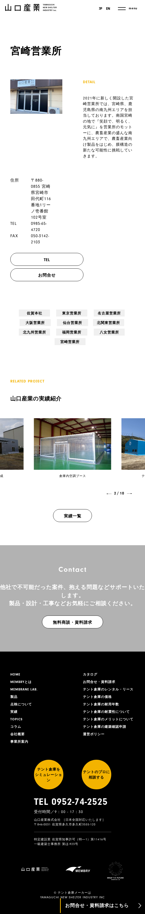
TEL (52, 260)
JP (99, 9)
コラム (16, 722)
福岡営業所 (72, 328)
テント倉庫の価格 (98, 696)
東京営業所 (46, 313)
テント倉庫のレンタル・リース (108, 685)
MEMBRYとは (21, 674)
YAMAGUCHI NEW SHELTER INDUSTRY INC (72, 891)
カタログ (90, 666)
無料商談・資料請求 (72, 614)
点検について (21, 698)
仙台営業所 (123, 313)
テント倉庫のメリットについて (108, 722)
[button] (109, 485)
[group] (72, 442)
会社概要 (18, 730)
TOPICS (16, 714)
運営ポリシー (94, 741)
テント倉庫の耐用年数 (102, 704)
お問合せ (52, 275)
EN (108, 9)
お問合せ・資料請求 (100, 674)
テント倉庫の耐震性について (108, 712)
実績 (14, 706)
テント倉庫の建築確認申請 (106, 733)
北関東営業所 (21, 331)
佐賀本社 (21, 313)
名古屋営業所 (72, 316)
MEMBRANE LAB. (25, 682)
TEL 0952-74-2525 (71, 808)
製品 (14, 690)
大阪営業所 (98, 313)
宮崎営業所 (123, 328)
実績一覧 (72, 508)
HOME (15, 666)
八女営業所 (98, 328)
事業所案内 (20, 738)
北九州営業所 (46, 331)
